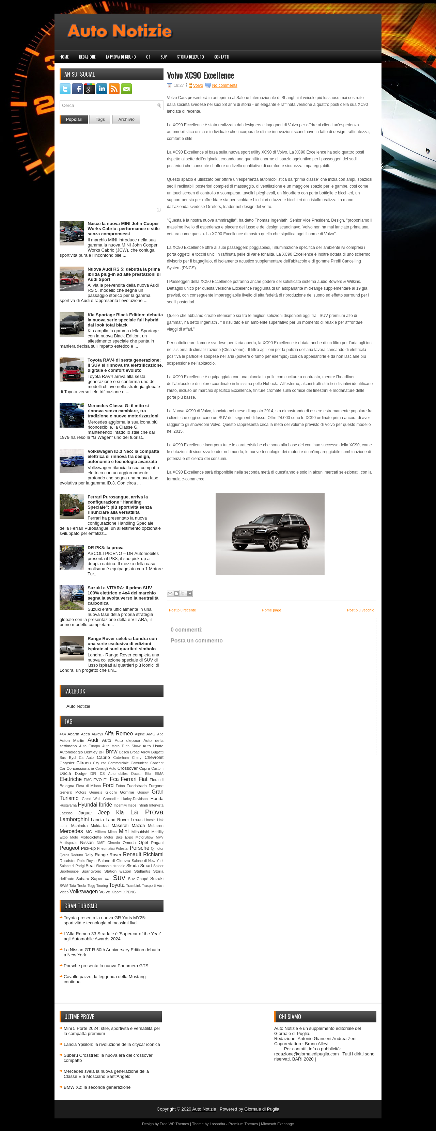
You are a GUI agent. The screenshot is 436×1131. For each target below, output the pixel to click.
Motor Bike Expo (118, 837)
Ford (108, 785)
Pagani (157, 842)
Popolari (74, 119)
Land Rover (117, 819)
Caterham (121, 758)
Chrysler (67, 763)
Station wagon (117, 871)
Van (160, 885)
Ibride (105, 805)
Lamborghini (74, 819)
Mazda (138, 825)
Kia (120, 812)
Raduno (77, 855)
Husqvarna (68, 805)
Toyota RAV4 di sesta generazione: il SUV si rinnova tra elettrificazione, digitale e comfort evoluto (125, 365)
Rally (88, 855)
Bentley (90, 752)
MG (89, 831)
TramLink (133, 886)
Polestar (122, 848)
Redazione (87, 57)
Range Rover (108, 854)
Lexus (137, 819)
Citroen (84, 762)
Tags (100, 119)
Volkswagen (83, 891)
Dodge (81, 773)
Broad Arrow (140, 752)
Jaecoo (66, 813)
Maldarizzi (100, 825)
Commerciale (118, 763)
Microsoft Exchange (277, 1124)
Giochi (110, 792)
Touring (102, 886)
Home (64, 57)
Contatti (221, 57)
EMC (88, 780)
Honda (157, 798)
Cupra (144, 768)
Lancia (97, 819)
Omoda (129, 842)
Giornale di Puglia (261, 1109)
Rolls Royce (87, 861)
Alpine (140, 734)
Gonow (143, 792)
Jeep (104, 812)
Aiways (97, 734)
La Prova (147, 812)
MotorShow (145, 837)
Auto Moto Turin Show (121, 746)
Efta (148, 774)
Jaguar (85, 812)
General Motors (73, 792)
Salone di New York (148, 861)
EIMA (159, 774)
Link (160, 820)
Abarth (73, 734)
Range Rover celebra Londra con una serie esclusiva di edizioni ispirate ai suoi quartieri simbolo (122, 643)
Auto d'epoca (127, 740)
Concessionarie (80, 768)
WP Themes (179, 1124)
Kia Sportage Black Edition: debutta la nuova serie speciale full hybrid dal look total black (125, 320)
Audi (93, 740)
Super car (101, 878)
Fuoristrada (137, 785)
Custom (157, 768)
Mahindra (79, 825)
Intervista (156, 805)
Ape (160, 734)
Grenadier (111, 799)
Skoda (132, 865)
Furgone (156, 785)
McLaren (156, 825)
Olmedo (113, 843)
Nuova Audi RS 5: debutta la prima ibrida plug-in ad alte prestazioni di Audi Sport (124, 274)
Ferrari (129, 779)
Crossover (128, 768)
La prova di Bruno (121, 57)
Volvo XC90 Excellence (200, 75)
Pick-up (88, 848)
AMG (151, 734)
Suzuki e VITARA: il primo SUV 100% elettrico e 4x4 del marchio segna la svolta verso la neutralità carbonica (123, 595)
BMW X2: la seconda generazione (97, 1087)
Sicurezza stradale (110, 866)
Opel (143, 842)
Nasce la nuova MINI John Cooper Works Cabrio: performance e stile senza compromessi (123, 228)
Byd (72, 757)
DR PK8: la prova (105, 547)
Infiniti (143, 805)
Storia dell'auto (190, 57)
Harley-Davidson (135, 799)
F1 (106, 779)
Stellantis (142, 871)
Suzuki (157, 878)
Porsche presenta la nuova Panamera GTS (106, 965)
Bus (63, 758)
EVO (97, 779)
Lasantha (217, 1124)
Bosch (124, 752)
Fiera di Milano (88, 786)
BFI (101, 752)
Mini (124, 831)
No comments (224, 85)
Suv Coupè (138, 878)
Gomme (127, 792)
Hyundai (87, 805)
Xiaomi (116, 892)
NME (101, 843)
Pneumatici (105, 848)
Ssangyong (91, 871)
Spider (158, 866)
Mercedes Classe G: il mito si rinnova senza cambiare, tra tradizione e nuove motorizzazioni (123, 410)
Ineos (132, 805)
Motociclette (91, 837)
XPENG (129, 892)
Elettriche (71, 779)
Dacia (65, 773)
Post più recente (182, 610)
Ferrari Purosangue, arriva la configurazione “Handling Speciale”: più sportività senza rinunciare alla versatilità (120, 504)
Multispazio (68, 843)
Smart (146, 865)
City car (99, 763)
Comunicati (140, 763)
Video (64, 892)
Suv (164, 57)
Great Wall (91, 799)
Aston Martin (72, 740)
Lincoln (150, 820)
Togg (91, 886)
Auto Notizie (78, 706)
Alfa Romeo (119, 733)
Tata (72, 886)
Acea (85, 734)
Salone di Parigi (72, 866)
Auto (106, 740)
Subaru (82, 878)
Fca (114, 779)
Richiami (153, 854)
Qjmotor (157, 848)
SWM (64, 886)
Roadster (68, 860)
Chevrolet (154, 757)
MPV (160, 837)
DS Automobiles (114, 774)
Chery (136, 758)
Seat (90, 865)
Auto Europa (89, 746)
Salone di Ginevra (114, 860)
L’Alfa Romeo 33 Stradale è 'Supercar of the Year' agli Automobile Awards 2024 (112, 936)
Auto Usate (153, 746)
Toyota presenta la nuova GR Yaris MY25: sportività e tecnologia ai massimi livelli (105, 920)
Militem (100, 832)
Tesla (81, 885)
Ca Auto (86, 758)
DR (93, 773)
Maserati (120, 825)
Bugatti (157, 752)
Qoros (64, 855)
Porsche (139, 848)
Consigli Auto (105, 768)
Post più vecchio (360, 610)
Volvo (104, 891)
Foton (120, 786)
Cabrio (103, 757)
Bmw (112, 751)
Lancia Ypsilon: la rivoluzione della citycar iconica (112, 1044)
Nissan (87, 842)
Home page (271, 610)
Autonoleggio (71, 752)
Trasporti (149, 886)
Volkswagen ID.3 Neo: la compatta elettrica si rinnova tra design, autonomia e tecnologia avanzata (123, 456)
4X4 (63, 734)
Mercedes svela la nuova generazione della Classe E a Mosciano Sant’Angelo (106, 1074)
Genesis (95, 792)
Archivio (126, 119)
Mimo (112, 832)
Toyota (117, 885)
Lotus (64, 826)
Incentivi (120, 805)
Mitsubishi (140, 831)
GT (148, 57)
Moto (74, 837)
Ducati (136, 774)
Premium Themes (243, 1124)
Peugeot (69, 848)
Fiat (143, 779)
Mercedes (71, 831)
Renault (132, 854)
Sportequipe (69, 871)
